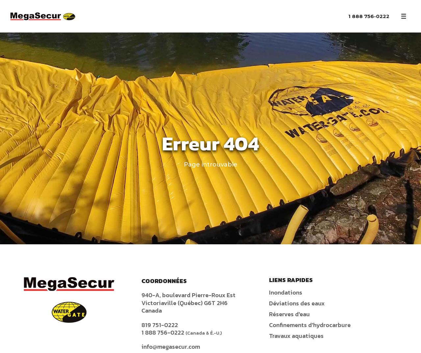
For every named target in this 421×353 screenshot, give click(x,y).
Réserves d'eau (289, 314)
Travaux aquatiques (296, 335)
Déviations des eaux (297, 303)
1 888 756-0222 (368, 16)
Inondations (285, 292)
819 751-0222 (159, 324)
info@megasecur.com (170, 346)
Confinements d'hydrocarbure (310, 324)
